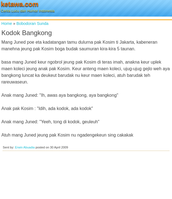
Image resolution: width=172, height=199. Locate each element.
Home (6, 23)
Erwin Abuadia (25, 147)
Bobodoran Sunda (32, 23)
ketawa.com (19, 4)
